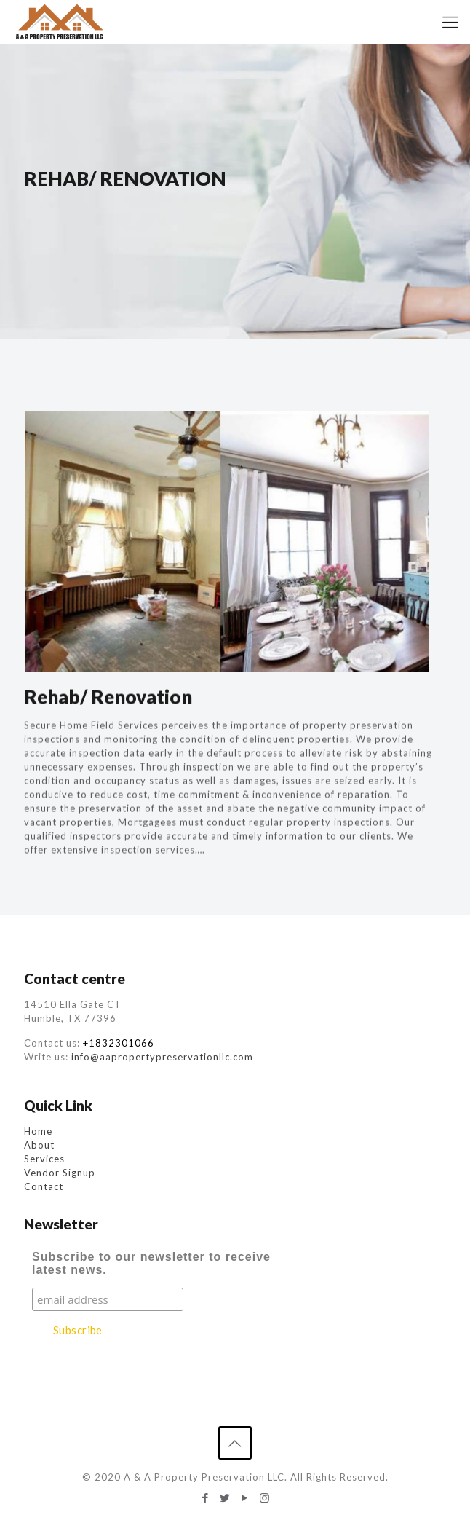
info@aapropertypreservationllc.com (162, 1057)
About (39, 1145)
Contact (43, 1186)
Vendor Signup (59, 1172)
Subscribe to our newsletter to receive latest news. (151, 1263)
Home (38, 1131)
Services (44, 1159)
